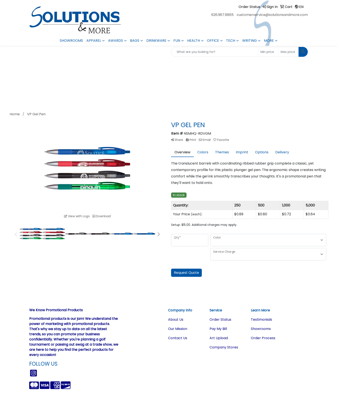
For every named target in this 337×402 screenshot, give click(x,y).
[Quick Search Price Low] (268, 52)
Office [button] (213, 40)
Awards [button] (115, 40)
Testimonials (261, 319)
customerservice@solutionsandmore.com (272, 14)
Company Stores (224, 347)
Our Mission (177, 328)
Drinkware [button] (156, 40)
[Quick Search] (214, 52)
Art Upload (219, 338)
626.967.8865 (222, 14)
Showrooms (71, 40)
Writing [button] (249, 40)
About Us (175, 319)
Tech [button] (230, 40)
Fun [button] (176, 40)
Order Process (263, 338)
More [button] (269, 40)
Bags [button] (134, 40)
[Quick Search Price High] (288, 52)
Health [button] (193, 40)
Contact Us (177, 338)
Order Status (220, 319)
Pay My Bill (218, 328)
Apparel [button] (93, 40)
